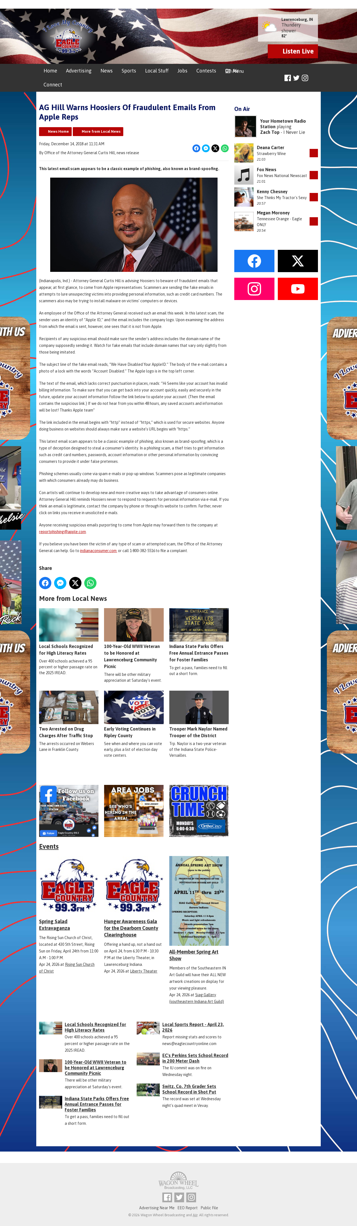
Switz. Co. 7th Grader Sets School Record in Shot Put (189, 1089)
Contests (206, 71)
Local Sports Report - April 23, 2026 (193, 1027)
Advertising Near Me (157, 1208)
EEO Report (187, 1208)
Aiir (195, 1215)
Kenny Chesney (272, 191)
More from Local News (101, 131)
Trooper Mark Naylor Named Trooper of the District (199, 714)
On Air (232, 71)
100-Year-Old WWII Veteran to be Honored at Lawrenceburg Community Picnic (133, 638)
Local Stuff (156, 71)
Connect (53, 85)
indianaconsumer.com (98, 550)
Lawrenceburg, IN (297, 19)
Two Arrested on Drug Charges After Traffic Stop (68, 714)
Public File (209, 1208)
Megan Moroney (273, 212)
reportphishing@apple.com (62, 531)
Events (49, 846)
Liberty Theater (143, 971)
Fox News (266, 169)
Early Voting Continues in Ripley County (133, 714)
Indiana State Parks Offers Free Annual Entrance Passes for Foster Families (199, 635)
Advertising (78, 71)
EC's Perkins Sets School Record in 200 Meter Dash (195, 1058)
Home (50, 71)
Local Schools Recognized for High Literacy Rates (68, 632)
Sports (129, 71)
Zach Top (269, 132)
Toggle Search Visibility (314, 78)
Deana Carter (270, 147)
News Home (58, 131)
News (106, 71)
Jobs (182, 71)
